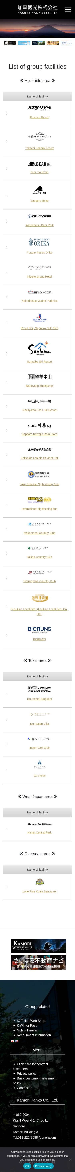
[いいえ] (70, 1159)
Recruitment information (34, 1035)
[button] (7, 43)
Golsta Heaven (27, 1030)
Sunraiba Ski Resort (39, 361)
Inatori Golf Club (39, 747)
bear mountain (40, 172)
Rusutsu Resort (39, 117)
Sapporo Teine (40, 200)
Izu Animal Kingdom (39, 698)
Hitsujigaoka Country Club (39, 581)
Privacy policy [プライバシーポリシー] (43, 1166)
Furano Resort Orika (39, 252)
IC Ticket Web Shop (31, 1020)
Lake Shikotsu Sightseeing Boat (39, 484)
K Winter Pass (27, 1025)
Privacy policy (27, 1073)
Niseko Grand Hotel (39, 276)
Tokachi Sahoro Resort (39, 148)
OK (27, 1166)
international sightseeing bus (39, 508)
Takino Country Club (39, 557)
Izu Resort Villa (39, 723)
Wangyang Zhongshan (39, 385)
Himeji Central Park (39, 832)
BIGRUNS (39, 639)
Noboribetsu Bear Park (39, 225)
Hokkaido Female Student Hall (39, 458)
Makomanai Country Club (39, 532)
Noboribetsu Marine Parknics (40, 300)
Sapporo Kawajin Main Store (39, 434)
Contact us (24, 1088)
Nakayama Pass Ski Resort (39, 410)
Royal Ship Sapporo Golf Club (39, 328)
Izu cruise (40, 775)
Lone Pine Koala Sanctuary (40, 891)
